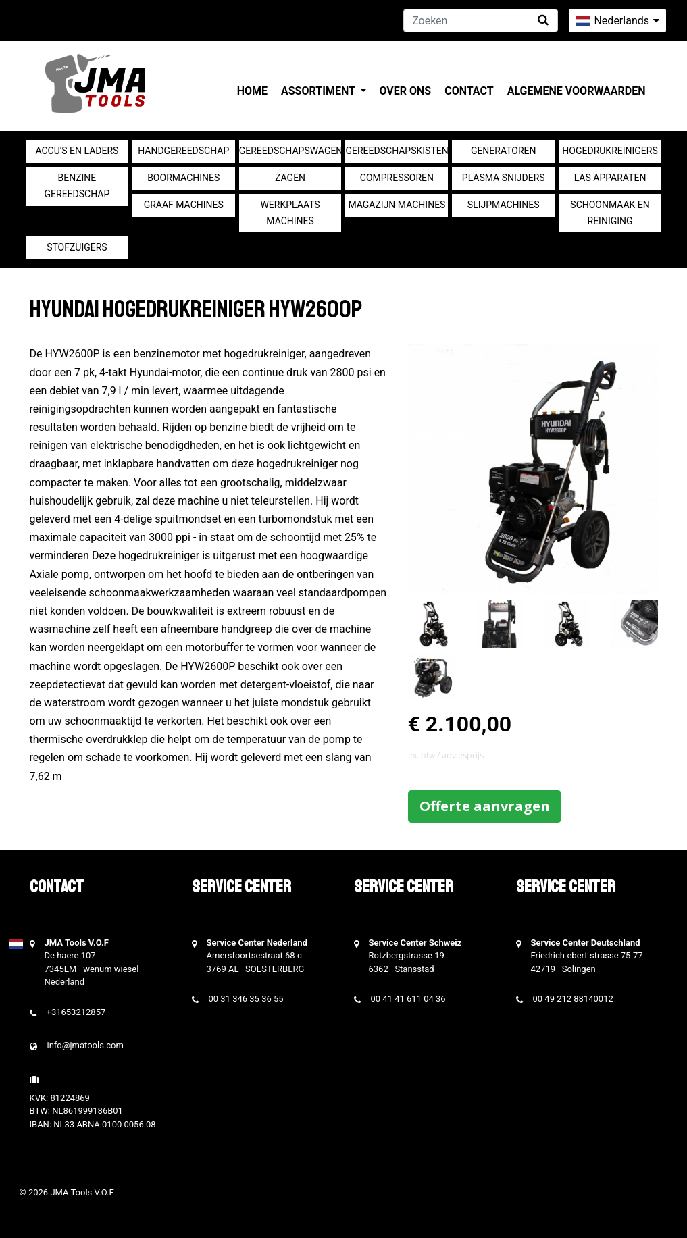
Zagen (290, 177)
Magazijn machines (396, 204)
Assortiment (319, 90)
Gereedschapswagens (290, 150)
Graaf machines (184, 204)
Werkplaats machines (290, 212)
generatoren (503, 150)
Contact (468, 90)
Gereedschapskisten (396, 150)
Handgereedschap (183, 150)
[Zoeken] (480, 20)
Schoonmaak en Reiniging (609, 212)
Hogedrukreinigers (609, 150)
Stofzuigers (77, 247)
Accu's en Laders (76, 150)
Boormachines (183, 177)
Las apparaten (610, 177)
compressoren (397, 177)
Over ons (406, 90)
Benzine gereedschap (77, 185)
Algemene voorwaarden (576, 90)
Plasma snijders (503, 177)
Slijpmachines (503, 204)
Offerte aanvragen (484, 806)
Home (252, 90)
